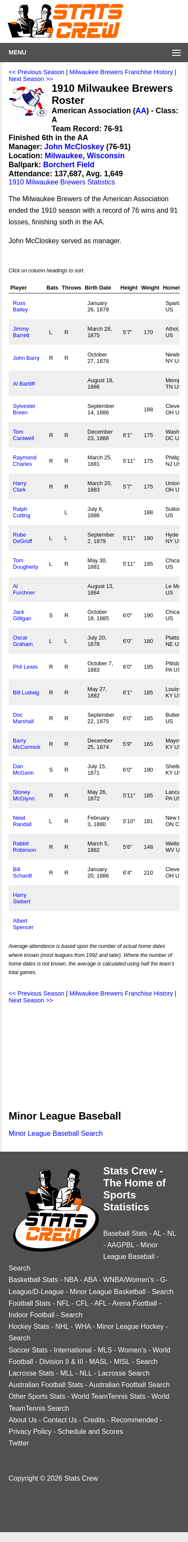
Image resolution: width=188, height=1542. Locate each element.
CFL (82, 1303)
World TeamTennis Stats (108, 1396)
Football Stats (30, 1303)
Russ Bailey (20, 306)
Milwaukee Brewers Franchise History (121, 72)
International (73, 1350)
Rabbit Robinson (24, 846)
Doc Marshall (23, 718)
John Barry (26, 358)
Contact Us (60, 1420)
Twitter (19, 1443)
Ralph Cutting (22, 512)
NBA (71, 1279)
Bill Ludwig (26, 692)
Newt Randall (22, 821)
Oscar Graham (23, 640)
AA (141, 110)
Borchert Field (68, 164)
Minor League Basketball (107, 1291)
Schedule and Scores (90, 1431)
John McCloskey (74, 146)
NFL (63, 1303)
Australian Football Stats (46, 1384)
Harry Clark (19, 486)
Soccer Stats (28, 1350)
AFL (100, 1303)
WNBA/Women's (128, 1279)
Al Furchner (24, 589)
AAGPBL (120, 1245)
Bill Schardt (22, 872)
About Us (23, 1420)
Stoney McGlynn (24, 795)
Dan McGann (23, 769)
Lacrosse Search (124, 1373)
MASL (98, 1361)
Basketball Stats (33, 1279)
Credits (94, 1420)
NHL (61, 1326)
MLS (105, 1350)
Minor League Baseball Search (56, 1133)
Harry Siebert (22, 898)
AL (157, 1233)
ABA (90, 1279)
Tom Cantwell (23, 435)
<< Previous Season (37, 72)
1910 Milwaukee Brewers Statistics (62, 182)
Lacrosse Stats (31, 1373)
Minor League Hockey (130, 1326)
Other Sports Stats (37, 1396)
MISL (122, 1361)
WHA (82, 1326)
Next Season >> (31, 78)
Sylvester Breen (24, 409)
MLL (67, 1373)
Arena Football (134, 1303)
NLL (86, 1373)
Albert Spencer (23, 923)
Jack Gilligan (22, 615)
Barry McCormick (26, 743)
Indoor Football (32, 1315)
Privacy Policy (30, 1431)
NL (171, 1233)
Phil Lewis (25, 667)
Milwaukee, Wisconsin (85, 155)
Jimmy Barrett (21, 332)
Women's (132, 1350)
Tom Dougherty (25, 563)
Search (20, 1268)
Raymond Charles (25, 460)
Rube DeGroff (22, 537)
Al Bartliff (24, 383)
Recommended (134, 1420)
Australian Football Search (129, 1384)
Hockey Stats (29, 1326)
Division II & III (61, 1361)
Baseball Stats (125, 1233)
